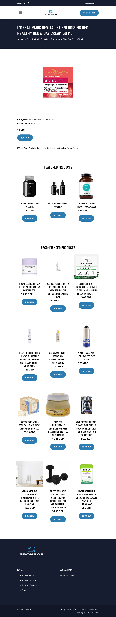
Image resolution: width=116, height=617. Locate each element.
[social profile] (28, 3)
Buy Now (25, 138)
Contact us (72, 609)
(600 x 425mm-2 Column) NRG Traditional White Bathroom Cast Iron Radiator (29, 498)
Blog (24, 590)
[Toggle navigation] (20, 12)
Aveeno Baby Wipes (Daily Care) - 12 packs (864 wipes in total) (29, 425)
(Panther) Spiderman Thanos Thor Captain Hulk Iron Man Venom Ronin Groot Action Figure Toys (86, 428)
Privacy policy (83, 612)
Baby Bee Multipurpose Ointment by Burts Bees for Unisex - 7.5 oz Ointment (58, 428)
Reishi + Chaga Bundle (58, 203)
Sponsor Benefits (29, 585)
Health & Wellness (37, 119)
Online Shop (89, 13)
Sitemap (94, 612)
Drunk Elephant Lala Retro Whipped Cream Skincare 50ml (29, 287)
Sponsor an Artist (29, 580)
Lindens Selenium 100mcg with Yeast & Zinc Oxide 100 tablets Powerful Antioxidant (86, 498)
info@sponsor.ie (91, 3)
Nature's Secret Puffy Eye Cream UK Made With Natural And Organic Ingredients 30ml (58, 290)
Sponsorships (28, 575)
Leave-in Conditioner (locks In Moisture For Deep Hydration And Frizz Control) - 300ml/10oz (29, 359)
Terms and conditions (88, 609)
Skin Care (50, 119)
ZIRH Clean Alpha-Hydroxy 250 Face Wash (86, 356)
